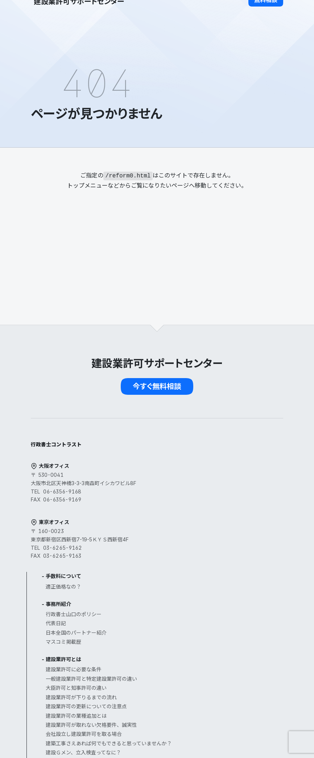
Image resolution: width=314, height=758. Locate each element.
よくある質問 (191, 696)
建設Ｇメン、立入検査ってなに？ (214, 614)
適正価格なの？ (194, 440)
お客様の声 (189, 659)
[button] (265, 13)
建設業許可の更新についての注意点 (216, 560)
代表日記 (186, 477)
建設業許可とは (194, 512)
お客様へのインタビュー (204, 669)
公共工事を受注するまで (204, 642)
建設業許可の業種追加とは (206, 569)
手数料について (194, 429)
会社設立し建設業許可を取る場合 (214, 587)
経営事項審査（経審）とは (206, 631)
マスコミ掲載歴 (194, 495)
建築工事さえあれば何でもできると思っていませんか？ (216, 601)
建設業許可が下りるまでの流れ (211, 551)
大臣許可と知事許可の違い (206, 541)
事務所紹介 (189, 457)
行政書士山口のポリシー (204, 467)
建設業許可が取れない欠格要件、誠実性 (222, 578)
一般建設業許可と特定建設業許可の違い (222, 532)
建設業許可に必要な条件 (204, 523)
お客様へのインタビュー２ (206, 679)
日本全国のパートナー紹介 (206, 486)
